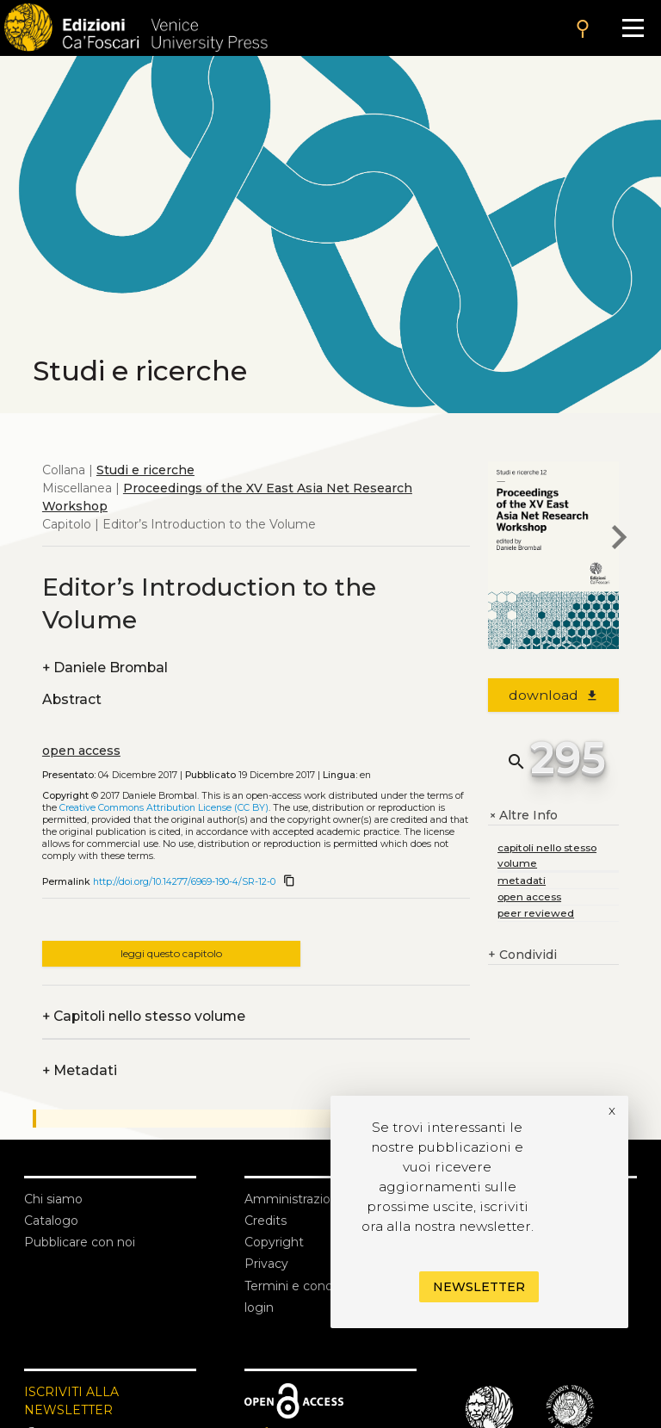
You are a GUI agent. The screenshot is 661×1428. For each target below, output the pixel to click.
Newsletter (479, 1287)
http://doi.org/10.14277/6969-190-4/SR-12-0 (184, 881)
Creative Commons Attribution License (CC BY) (164, 807)
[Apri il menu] (633, 28)
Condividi (522, 955)
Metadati (79, 1070)
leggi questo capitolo (171, 953)
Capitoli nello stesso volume (143, 1016)
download (554, 695)
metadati (521, 880)
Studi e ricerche (145, 470)
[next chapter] (619, 539)
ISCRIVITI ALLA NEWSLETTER (71, 1401)
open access (81, 750)
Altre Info (523, 816)
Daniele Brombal (105, 667)
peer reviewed (535, 912)
